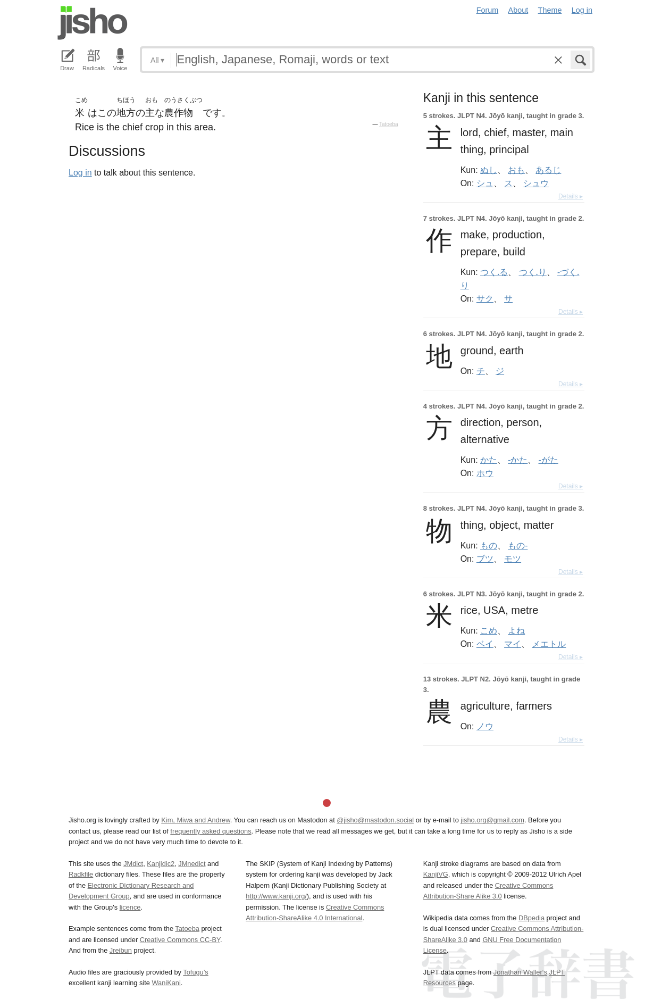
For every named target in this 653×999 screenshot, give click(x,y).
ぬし (488, 170)
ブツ (484, 558)
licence (130, 907)
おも (516, 170)
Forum (487, 10)
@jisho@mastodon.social (375, 820)
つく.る (494, 272)
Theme (550, 10)
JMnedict (191, 864)
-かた (518, 459)
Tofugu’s (195, 972)
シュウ (536, 183)
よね (516, 630)
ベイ (484, 644)
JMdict (133, 864)
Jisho (92, 23)
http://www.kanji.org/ (276, 896)
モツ (512, 558)
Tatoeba (388, 124)
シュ (484, 183)
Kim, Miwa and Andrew (195, 820)
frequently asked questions (210, 831)
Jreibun (121, 950)
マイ (512, 644)
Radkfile (81, 874)
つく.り (533, 272)
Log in (582, 10)
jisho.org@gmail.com (492, 820)
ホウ (484, 473)
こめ (488, 630)
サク (484, 298)
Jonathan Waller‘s (520, 972)
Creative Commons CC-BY (180, 940)
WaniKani (166, 983)
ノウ (484, 726)
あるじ (548, 170)
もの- (518, 545)
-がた (548, 459)
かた (488, 459)
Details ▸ (570, 196)
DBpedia (531, 918)
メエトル (549, 644)
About (518, 10)
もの (488, 545)
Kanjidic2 (160, 864)
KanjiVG (435, 874)
